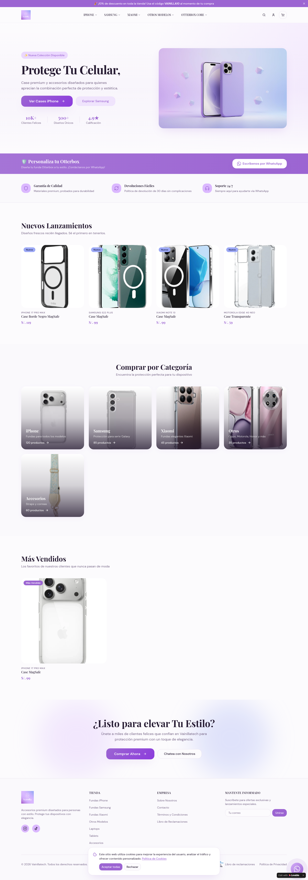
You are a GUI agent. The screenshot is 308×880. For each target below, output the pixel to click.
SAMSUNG (112, 15)
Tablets (93, 836)
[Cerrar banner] (304, 3)
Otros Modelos (98, 821)
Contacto (163, 807)
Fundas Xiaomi (98, 814)
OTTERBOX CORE (194, 15)
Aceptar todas (111, 867)
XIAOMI (134, 15)
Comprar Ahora (130, 754)
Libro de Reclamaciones (172, 821)
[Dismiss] (303, 875)
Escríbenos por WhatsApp (259, 164)
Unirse (279, 813)
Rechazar (132, 867)
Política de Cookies (154, 858)
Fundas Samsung (100, 807)
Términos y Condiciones (172, 814)
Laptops (94, 828)
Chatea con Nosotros (179, 754)
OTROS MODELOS (161, 15)
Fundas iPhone (98, 800)
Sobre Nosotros (167, 800)
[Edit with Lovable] (289, 875)
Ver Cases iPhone (47, 101)
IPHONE (90, 15)
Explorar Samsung (95, 101)
